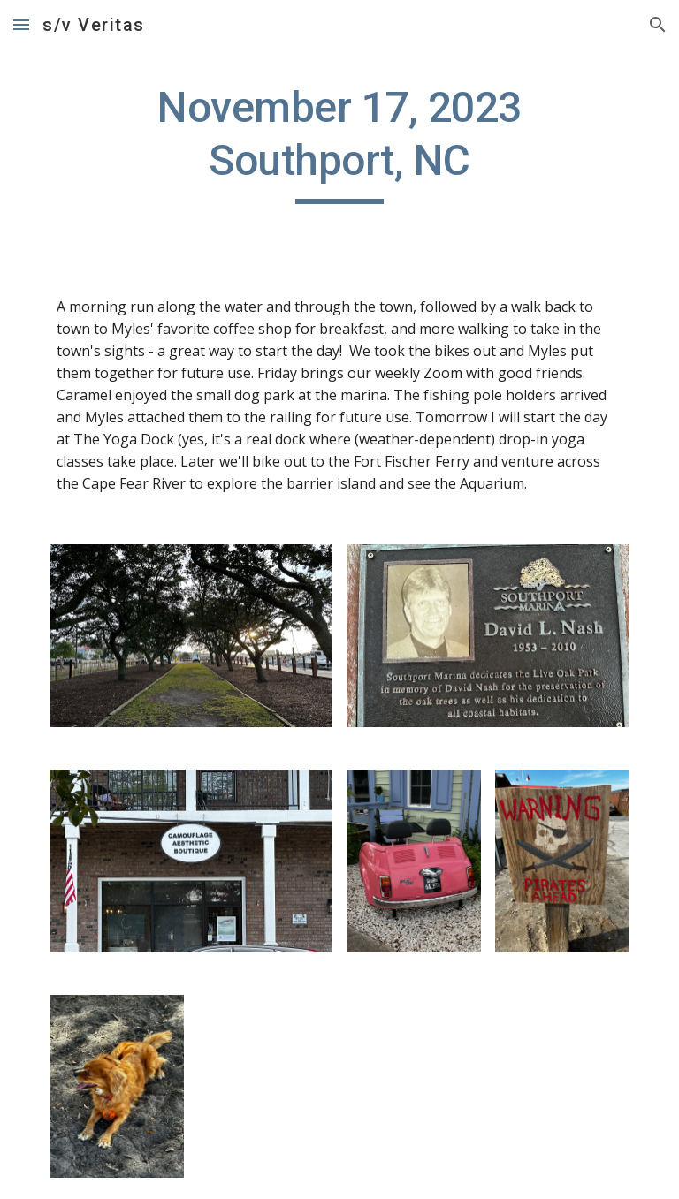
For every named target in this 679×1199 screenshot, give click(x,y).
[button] (21, 24)
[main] (339, 142)
